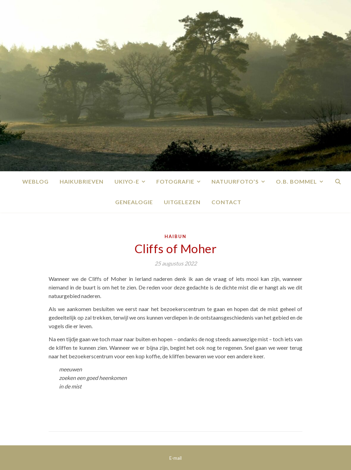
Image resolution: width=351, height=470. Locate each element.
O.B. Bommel (296, 181)
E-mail (175, 458)
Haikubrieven (82, 181)
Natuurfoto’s (235, 181)
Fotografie (175, 181)
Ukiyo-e (126, 181)
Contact (226, 202)
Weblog (35, 181)
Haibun (175, 236)
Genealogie (134, 202)
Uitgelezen (182, 202)
